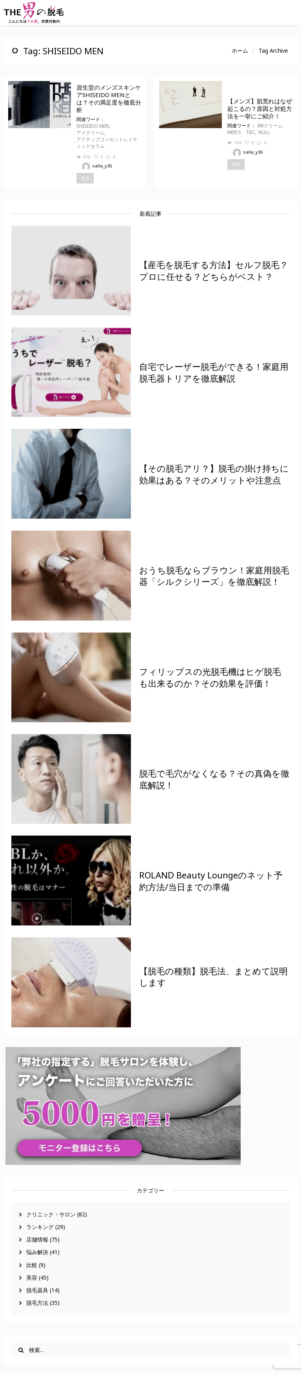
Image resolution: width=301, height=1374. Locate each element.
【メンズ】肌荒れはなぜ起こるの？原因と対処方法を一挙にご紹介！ (259, 108)
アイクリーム (90, 132)
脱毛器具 (37, 1290)
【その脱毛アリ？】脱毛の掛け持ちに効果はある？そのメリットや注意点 (214, 474)
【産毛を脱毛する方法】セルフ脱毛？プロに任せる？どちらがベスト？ (213, 270)
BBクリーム (270, 125)
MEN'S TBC (241, 132)
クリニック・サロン (51, 1214)
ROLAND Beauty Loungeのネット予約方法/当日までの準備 (211, 881)
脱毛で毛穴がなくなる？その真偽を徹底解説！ (214, 779)
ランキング (40, 1227)
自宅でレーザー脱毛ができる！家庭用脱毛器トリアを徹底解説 (213, 372)
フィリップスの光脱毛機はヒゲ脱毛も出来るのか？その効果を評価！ (210, 677)
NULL (264, 132)
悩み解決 (37, 1252)
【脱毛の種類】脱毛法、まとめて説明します (213, 976)
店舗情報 (37, 1239)
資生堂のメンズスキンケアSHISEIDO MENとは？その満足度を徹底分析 (108, 99)
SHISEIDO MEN (92, 126)
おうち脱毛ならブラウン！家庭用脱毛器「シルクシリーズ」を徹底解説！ (214, 576)
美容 (31, 1277)
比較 (31, 1265)
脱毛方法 (37, 1302)
